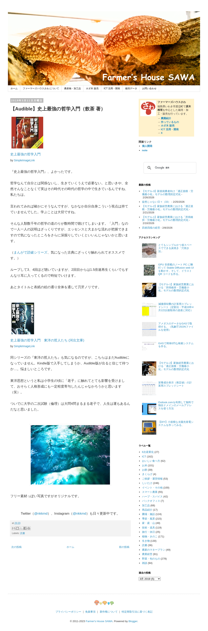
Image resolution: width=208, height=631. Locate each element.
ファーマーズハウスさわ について (41, 88)
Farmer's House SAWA (99, 621)
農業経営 (147, 554)
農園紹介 (166, 118)
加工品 (146, 505)
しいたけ (147, 483)
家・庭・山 (148, 523)
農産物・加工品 (72, 88)
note (145, 150)
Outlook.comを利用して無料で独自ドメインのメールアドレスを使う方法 (176, 405)
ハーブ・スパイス (152, 496)
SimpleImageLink (24, 160)
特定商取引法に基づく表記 (137, 611)
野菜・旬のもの (151, 558)
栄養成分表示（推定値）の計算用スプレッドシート (175, 384)
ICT (144, 456)
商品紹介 (147, 509)
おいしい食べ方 (151, 460)
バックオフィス (151, 500)
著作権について (109, 611)
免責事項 (90, 611)
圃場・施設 (148, 514)
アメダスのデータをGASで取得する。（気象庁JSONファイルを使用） (176, 326)
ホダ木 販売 (92, 88)
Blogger (133, 621)
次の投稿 (16, 546)
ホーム (14, 88)
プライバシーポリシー (68, 611)
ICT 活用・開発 (112, 88)
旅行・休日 (148, 531)
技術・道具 (148, 527)
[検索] (169, 167)
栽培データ (131, 88)
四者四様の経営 (151, 227)
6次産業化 (148, 451)
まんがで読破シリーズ (30, 252)
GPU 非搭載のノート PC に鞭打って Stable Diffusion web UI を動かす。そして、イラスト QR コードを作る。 (176, 269)
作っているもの (170, 122)
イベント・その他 (152, 487)
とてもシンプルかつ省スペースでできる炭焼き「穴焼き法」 (175, 248)
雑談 (144, 563)
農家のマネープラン (153, 549)
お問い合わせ (149, 88)
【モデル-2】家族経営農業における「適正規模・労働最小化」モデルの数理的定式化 (167, 208)
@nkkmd (41, 513)
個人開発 (147, 145)
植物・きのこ (149, 536)
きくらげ (147, 474)
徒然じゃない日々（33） (156, 201)
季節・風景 (148, 518)
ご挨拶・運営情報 (152, 478)
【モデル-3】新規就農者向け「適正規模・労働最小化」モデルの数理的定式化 (167, 193)
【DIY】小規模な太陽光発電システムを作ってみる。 (176, 423)
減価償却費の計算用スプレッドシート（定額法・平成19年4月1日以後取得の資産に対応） (176, 307)
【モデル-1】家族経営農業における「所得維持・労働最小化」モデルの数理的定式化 (167, 219)
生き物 (146, 540)
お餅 (144, 469)
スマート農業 (149, 491)
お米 (144, 465)
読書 (22, 533)
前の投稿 (124, 546)
